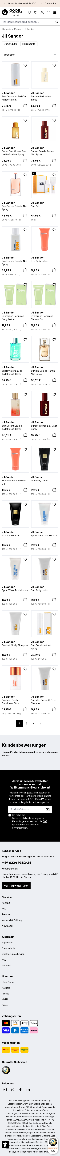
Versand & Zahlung (12, 920)
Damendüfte (10, 44)
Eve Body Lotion (44, 259)
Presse (5, 993)
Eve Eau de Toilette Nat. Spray (15, 206)
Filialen (5, 1005)
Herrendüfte (28, 44)
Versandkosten (15, 1104)
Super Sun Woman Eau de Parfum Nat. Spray (15, 151)
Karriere (6, 987)
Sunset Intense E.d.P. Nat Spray (44, 425)
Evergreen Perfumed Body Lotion (15, 316)
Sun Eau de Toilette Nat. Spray (15, 261)
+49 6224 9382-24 (16, 863)
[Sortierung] (30, 54)
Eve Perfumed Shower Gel (15, 480)
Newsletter (7, 925)
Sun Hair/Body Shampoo (15, 643)
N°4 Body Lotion (44, 478)
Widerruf (6, 965)
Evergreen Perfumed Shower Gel (44, 316)
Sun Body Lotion (44, 588)
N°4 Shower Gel (15, 533)
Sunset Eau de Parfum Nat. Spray (44, 151)
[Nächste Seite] (33, 723)
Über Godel (8, 982)
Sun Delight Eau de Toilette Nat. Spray (15, 425)
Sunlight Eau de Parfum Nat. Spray (44, 370)
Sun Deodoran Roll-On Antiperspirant (15, 96)
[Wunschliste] (35, 12)
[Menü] (55, 12)
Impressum (7, 942)
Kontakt (6, 902)
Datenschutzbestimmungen (26, 818)
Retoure (6, 914)
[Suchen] (56, 21)
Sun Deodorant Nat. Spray (44, 645)
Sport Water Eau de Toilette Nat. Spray (15, 370)
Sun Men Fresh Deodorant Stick (15, 700)
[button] (5, 1144)
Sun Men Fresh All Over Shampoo (44, 700)
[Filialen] (29, 12)
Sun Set (44, 204)
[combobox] (26, 21)
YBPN (5, 999)
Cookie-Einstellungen (13, 954)
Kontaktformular (10, 868)
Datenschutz (8, 948)
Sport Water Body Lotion (15, 588)
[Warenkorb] (48, 12)
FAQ (4, 908)
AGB (45, 821)
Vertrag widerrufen (16, 885)
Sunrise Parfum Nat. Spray (44, 96)
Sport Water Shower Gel (44, 533)
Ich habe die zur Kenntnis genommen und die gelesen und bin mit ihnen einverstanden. (29, 821)
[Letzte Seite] (40, 723)
